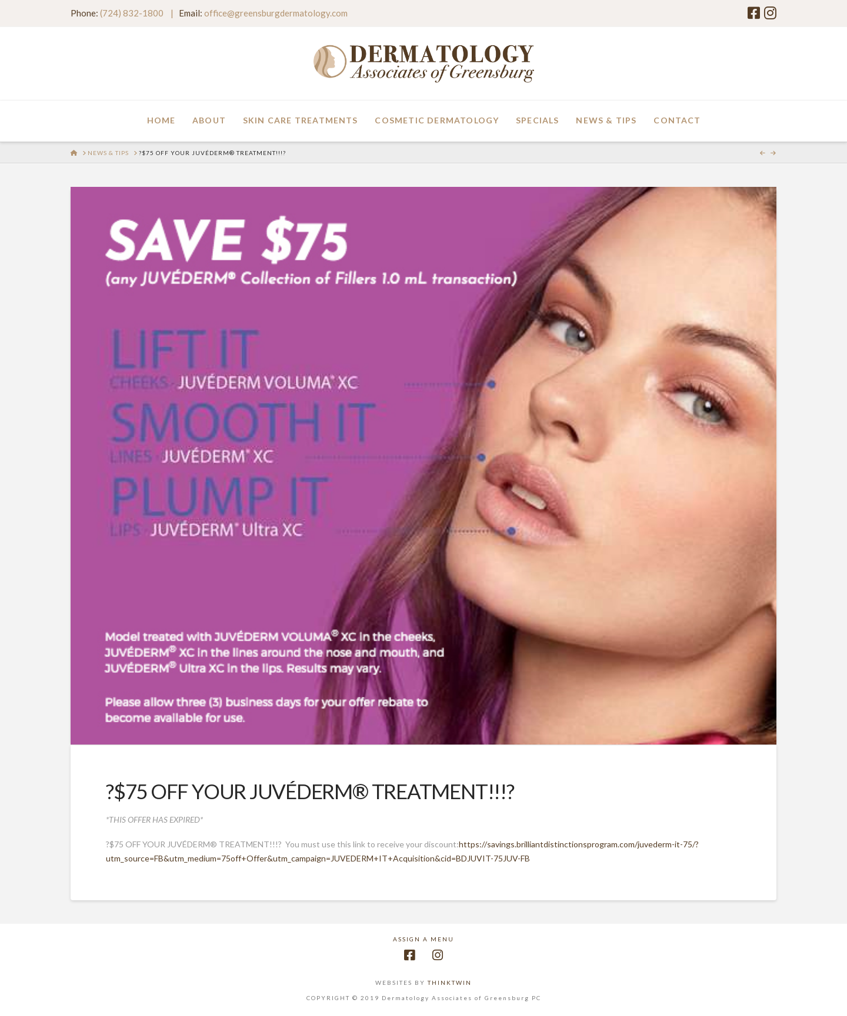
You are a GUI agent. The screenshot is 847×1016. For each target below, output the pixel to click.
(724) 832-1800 (132, 13)
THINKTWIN (450, 982)
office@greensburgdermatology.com (276, 13)
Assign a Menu (423, 939)
